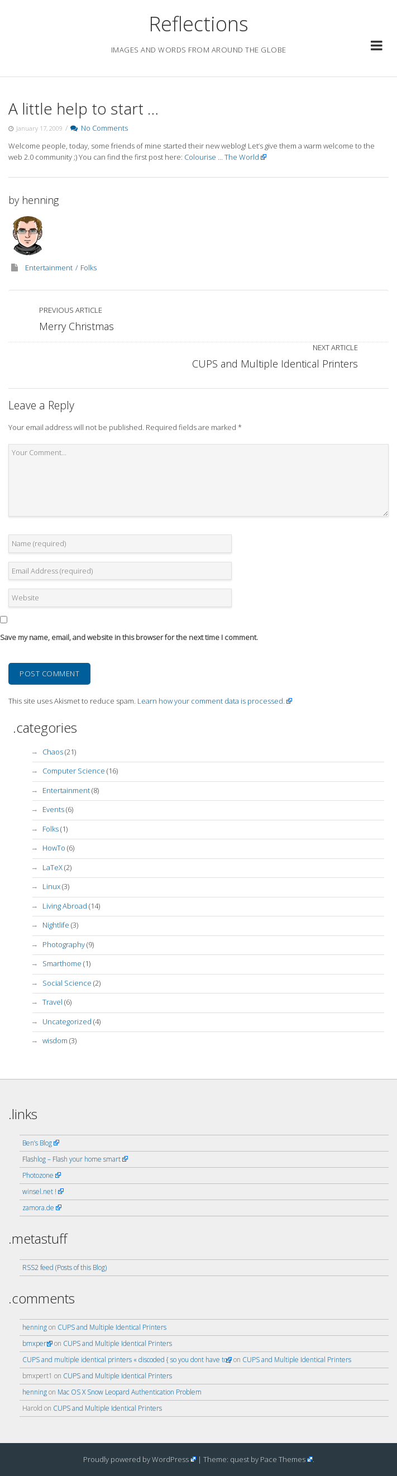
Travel (52, 1002)
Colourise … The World (221, 157)
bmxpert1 (37, 1343)
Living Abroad (64, 906)
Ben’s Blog (37, 1143)
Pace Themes (282, 1459)
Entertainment (49, 267)
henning (40, 200)
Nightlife (55, 925)
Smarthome (62, 963)
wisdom (55, 1040)
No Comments (99, 128)
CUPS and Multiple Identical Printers (112, 1327)
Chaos (52, 752)
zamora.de (38, 1207)
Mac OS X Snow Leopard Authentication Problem (130, 1392)
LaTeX (52, 867)
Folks (88, 267)
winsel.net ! (39, 1191)
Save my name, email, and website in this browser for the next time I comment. (129, 637)
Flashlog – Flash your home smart (71, 1159)
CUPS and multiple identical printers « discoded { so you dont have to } (127, 1359)
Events (53, 809)
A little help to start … (83, 108)
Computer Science (73, 771)
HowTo (53, 848)
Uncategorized (67, 1021)
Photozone (38, 1175)
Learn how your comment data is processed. (211, 701)
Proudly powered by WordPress (136, 1459)
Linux (51, 886)
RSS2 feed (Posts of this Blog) (64, 1267)
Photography (63, 944)
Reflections (198, 23)
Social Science (67, 983)
